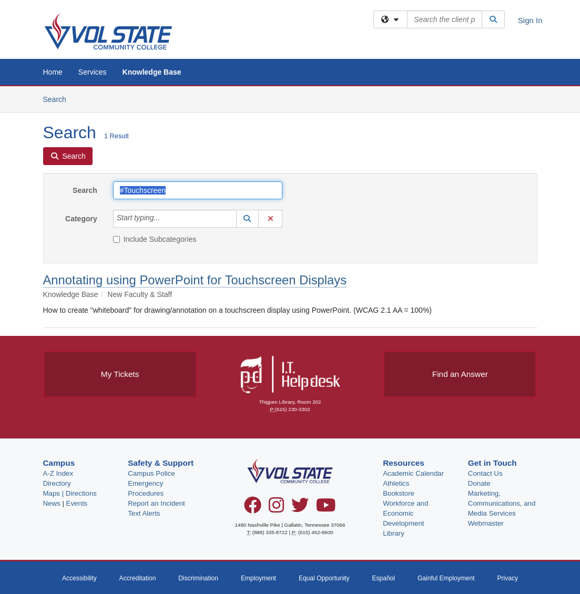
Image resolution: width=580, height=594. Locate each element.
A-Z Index (58, 473)
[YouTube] (326, 509)
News (51, 503)
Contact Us (485, 473)
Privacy (507, 578)
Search (58, 99)
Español (383, 578)
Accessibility (79, 578)
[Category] (165, 218)
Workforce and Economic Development (405, 513)
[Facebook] (252, 509)
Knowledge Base (152, 72)
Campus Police (151, 473)
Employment (258, 578)
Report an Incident (156, 503)
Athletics (396, 483)
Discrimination (198, 578)
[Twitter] (300, 509)
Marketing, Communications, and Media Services (502, 503)
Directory (57, 483)
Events (77, 503)
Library (393, 533)
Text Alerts (144, 513)
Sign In (530, 20)
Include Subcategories (155, 239)
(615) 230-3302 (292, 409)
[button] (247, 219)
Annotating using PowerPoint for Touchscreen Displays (195, 280)
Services (92, 72)
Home (53, 72)
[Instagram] (276, 509)
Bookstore (398, 493)
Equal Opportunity (324, 578)
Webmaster (486, 523)
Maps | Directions (70, 493)
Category (81, 218)
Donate (479, 483)
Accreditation (137, 578)
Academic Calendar (413, 473)
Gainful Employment (446, 578)
